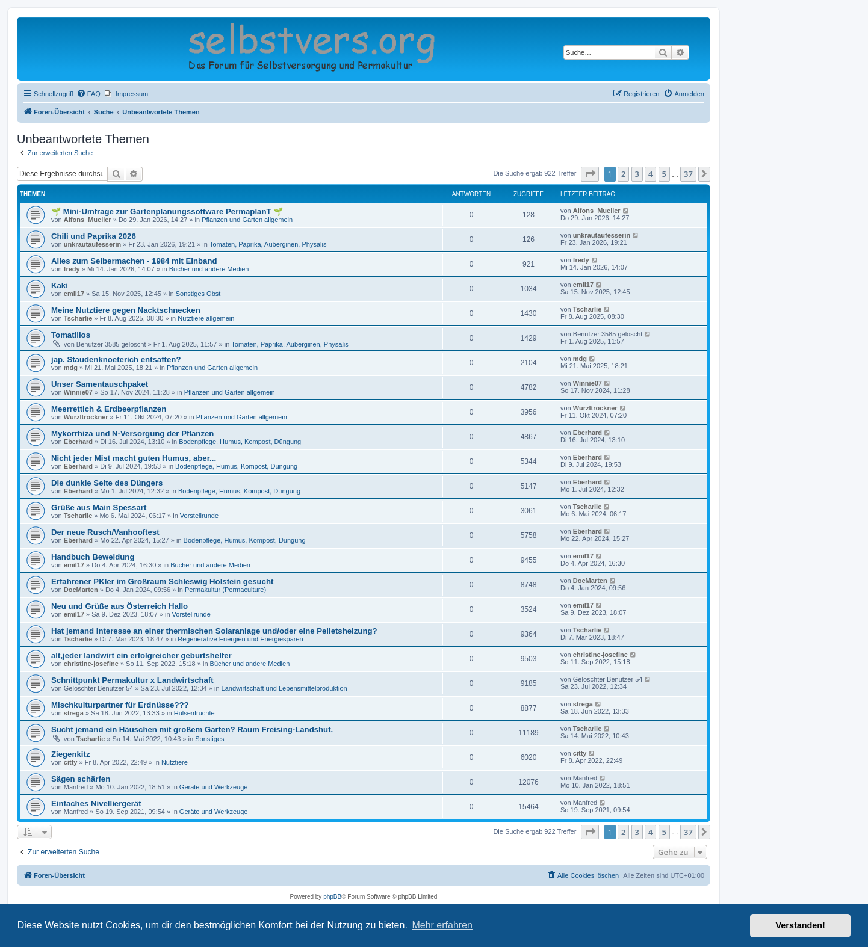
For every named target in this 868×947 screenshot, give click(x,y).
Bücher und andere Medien (209, 269)
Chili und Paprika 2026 (93, 236)
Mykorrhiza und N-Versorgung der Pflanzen (132, 433)
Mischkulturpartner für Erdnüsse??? (120, 704)
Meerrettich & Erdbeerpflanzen (108, 408)
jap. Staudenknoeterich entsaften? (116, 359)
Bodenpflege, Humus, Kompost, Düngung (240, 441)
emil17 (74, 293)
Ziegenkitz (70, 754)
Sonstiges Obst (198, 293)
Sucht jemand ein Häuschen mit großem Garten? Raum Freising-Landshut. (192, 729)
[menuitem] (88, 94)
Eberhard (78, 441)
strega (74, 713)
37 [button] (688, 173)
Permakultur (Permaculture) (225, 589)
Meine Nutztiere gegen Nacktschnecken (125, 310)
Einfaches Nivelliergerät (96, 803)
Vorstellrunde (199, 515)
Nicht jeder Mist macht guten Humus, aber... (133, 458)
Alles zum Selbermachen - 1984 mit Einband (134, 260)
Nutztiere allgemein (206, 318)
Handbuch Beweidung (92, 556)
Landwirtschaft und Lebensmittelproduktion (284, 688)
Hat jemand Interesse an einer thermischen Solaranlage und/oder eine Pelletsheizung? (214, 630)
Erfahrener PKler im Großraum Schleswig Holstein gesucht (162, 581)
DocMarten (81, 589)
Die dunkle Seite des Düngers (107, 482)
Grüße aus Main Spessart (98, 507)
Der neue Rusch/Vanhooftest (105, 532)
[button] (590, 174)
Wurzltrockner (86, 417)
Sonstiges (209, 738)
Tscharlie (78, 318)
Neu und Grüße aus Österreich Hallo (119, 606)
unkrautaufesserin (92, 244)
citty (71, 762)
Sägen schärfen (80, 778)
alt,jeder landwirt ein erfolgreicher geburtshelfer (141, 655)
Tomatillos (70, 334)
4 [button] (650, 173)
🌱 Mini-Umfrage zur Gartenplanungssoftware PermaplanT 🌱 (167, 211)
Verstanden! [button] (800, 925)
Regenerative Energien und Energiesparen (240, 639)
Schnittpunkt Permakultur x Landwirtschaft (132, 680)
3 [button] (637, 173)
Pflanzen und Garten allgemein (247, 219)
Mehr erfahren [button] (442, 925)
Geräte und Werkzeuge (213, 787)
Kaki (59, 285)
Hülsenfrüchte (194, 713)
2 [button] (623, 173)
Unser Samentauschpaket (99, 384)
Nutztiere (174, 762)
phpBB (332, 896)
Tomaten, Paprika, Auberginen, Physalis (267, 244)
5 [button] (664, 173)
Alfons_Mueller (87, 219)
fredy (72, 269)
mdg (71, 367)
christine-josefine (91, 663)
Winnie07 (78, 392)
